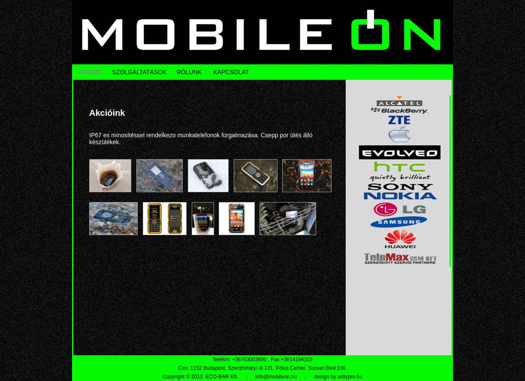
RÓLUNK (189, 72)
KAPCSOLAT (231, 72)
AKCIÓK (90, 72)
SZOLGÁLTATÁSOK (139, 72)
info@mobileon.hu (276, 377)
